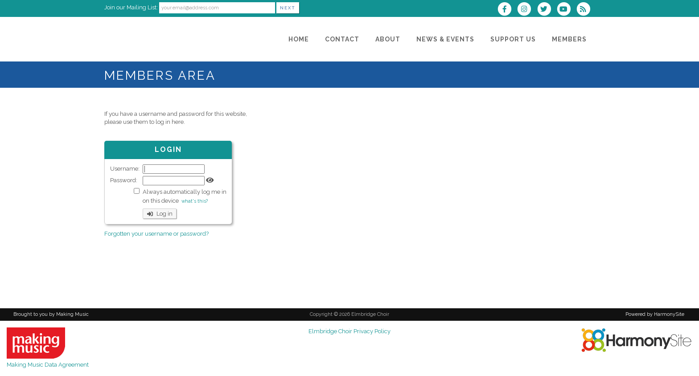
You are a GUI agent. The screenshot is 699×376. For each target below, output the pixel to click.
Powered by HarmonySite (654, 314)
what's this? (194, 201)
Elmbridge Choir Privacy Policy (349, 331)
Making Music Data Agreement (48, 364)
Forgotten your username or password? (156, 233)
